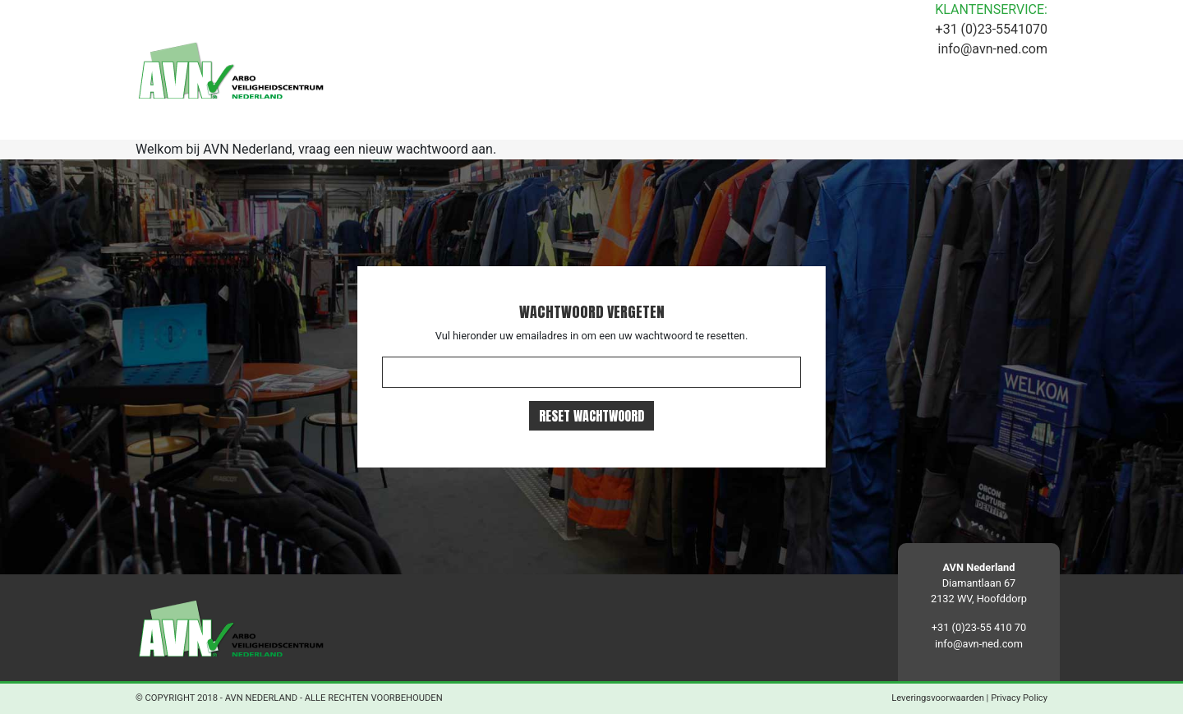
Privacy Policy (1019, 698)
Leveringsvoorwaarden (937, 698)
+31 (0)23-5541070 (991, 29)
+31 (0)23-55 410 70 (979, 627)
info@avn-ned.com (992, 49)
